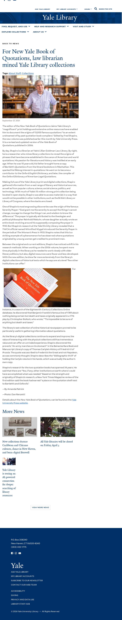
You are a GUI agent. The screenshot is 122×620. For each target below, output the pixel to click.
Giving (14, 595)
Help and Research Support (50, 26)
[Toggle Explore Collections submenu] (28, 31)
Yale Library (61, 17)
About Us (38, 32)
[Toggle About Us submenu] (46, 31)
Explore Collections (14, 32)
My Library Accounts (66, 9)
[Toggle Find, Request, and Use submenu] (29, 26)
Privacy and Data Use (22, 600)
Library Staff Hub (20, 604)
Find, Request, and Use (14, 26)
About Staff (15, 73)
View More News (40, 507)
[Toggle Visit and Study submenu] (93, 26)
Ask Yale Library (42, 9)
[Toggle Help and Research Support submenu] (68, 26)
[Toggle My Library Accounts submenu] (77, 9)
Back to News (10, 43)
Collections (28, 73)
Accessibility (18, 591)
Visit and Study (82, 26)
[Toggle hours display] (91, 9)
